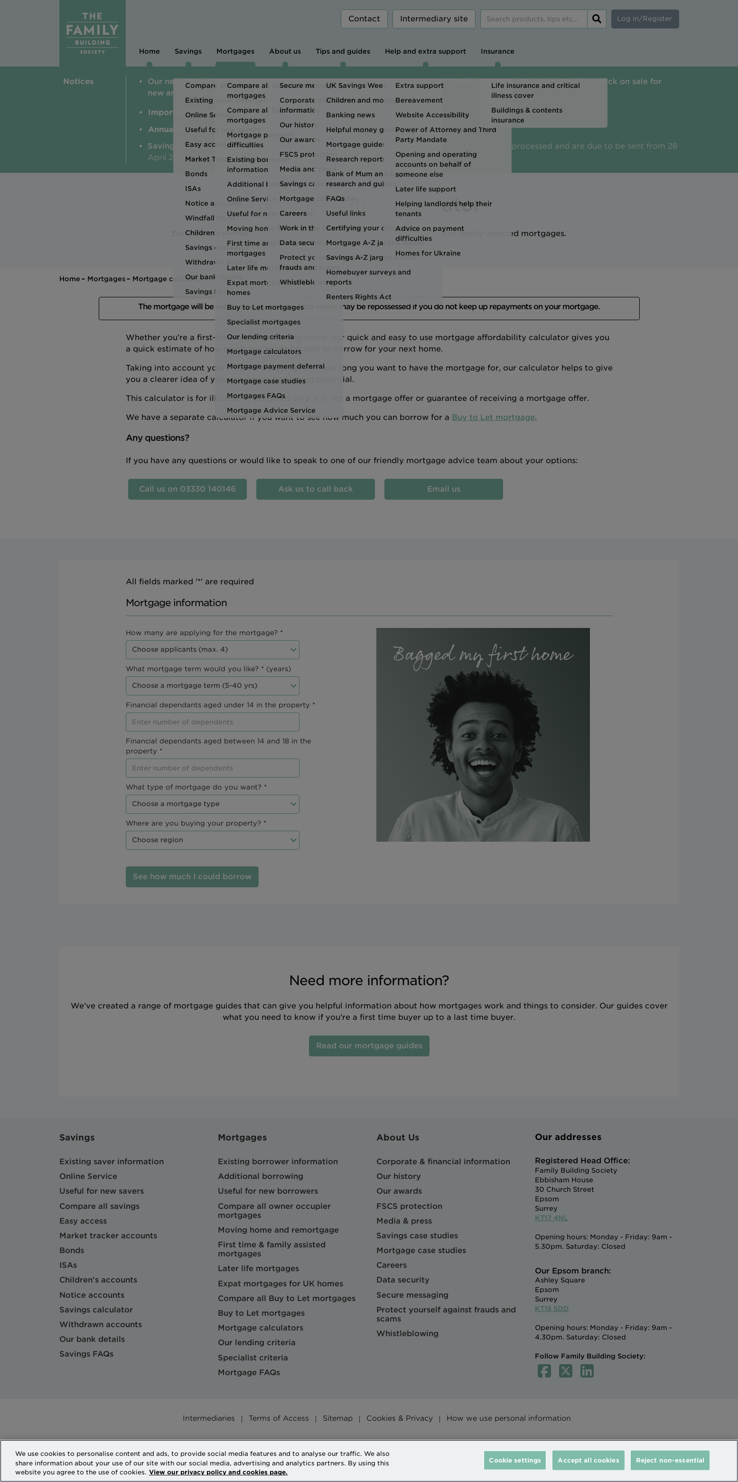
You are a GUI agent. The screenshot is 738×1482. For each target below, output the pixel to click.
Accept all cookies (588, 1459)
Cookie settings (515, 1459)
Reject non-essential (670, 1459)
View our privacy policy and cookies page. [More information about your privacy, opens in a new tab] (218, 1472)
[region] (369, 1461)
